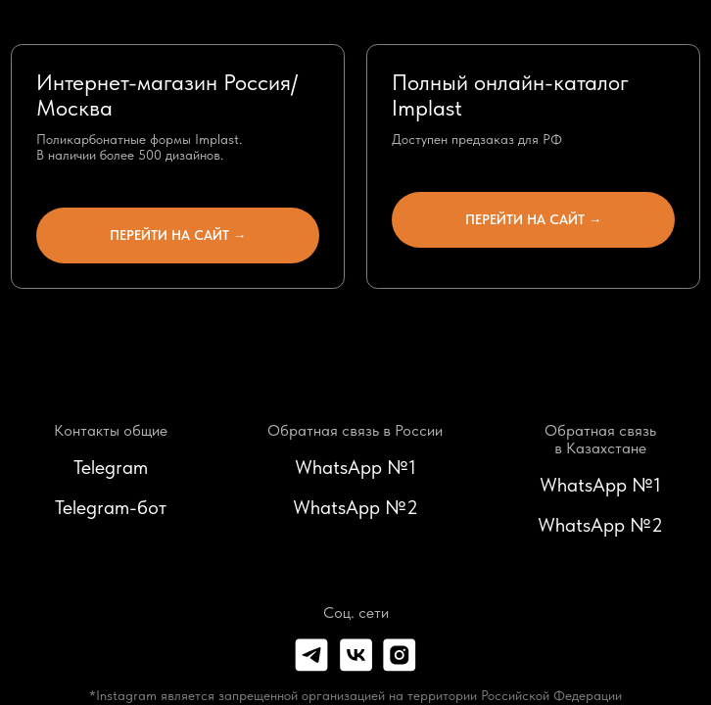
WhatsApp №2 (355, 507)
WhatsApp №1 (355, 467)
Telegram (110, 467)
